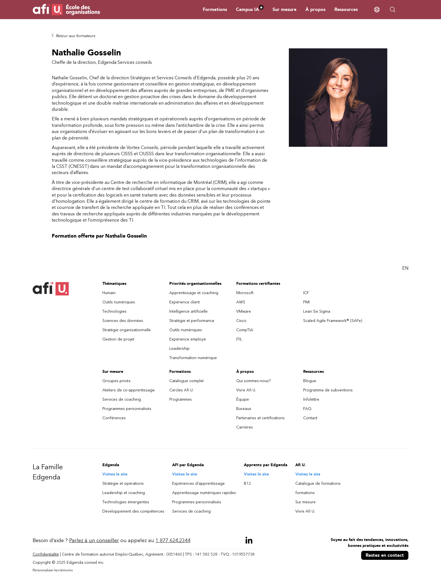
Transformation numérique (193, 357)
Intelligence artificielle (188, 311)
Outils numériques (118, 302)
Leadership (179, 348)
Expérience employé (187, 339)
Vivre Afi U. (246, 390)
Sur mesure (284, 9)
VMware (243, 311)
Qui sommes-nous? (253, 380)
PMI (306, 302)
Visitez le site (114, 474)
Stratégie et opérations (123, 483)
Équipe (242, 399)
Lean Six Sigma (316, 311)
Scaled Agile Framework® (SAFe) (332, 320)
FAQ (307, 408)
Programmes (180, 399)
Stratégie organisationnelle (126, 330)
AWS (240, 302)
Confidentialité (46, 554)
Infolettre (311, 399)
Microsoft (244, 292)
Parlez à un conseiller (94, 540)
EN (405, 268)
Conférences (114, 418)
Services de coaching (121, 399)
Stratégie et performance (191, 320)
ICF (306, 292)
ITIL (239, 339)
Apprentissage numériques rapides (204, 492)
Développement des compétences (133, 511)
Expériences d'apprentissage (198, 483)
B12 (247, 483)
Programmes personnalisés (126, 408)
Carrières (244, 427)
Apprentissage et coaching (193, 292)
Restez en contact (385, 555)
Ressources (346, 9)
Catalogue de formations (318, 483)
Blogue (309, 380)
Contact (310, 418)
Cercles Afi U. (181, 390)
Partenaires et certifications (260, 418)
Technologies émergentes (125, 502)
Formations (215, 9)
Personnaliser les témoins (53, 570)
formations (305, 492)
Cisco (241, 320)
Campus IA (250, 9)
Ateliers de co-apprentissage (128, 390)
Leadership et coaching (123, 492)
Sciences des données (122, 320)
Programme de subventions (328, 390)
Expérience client (184, 302)
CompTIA (244, 330)
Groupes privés (116, 380)
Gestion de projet (118, 339)
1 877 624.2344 (173, 540)
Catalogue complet (186, 380)
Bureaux (243, 408)
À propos (315, 9)
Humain (109, 292)
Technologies (114, 311)
